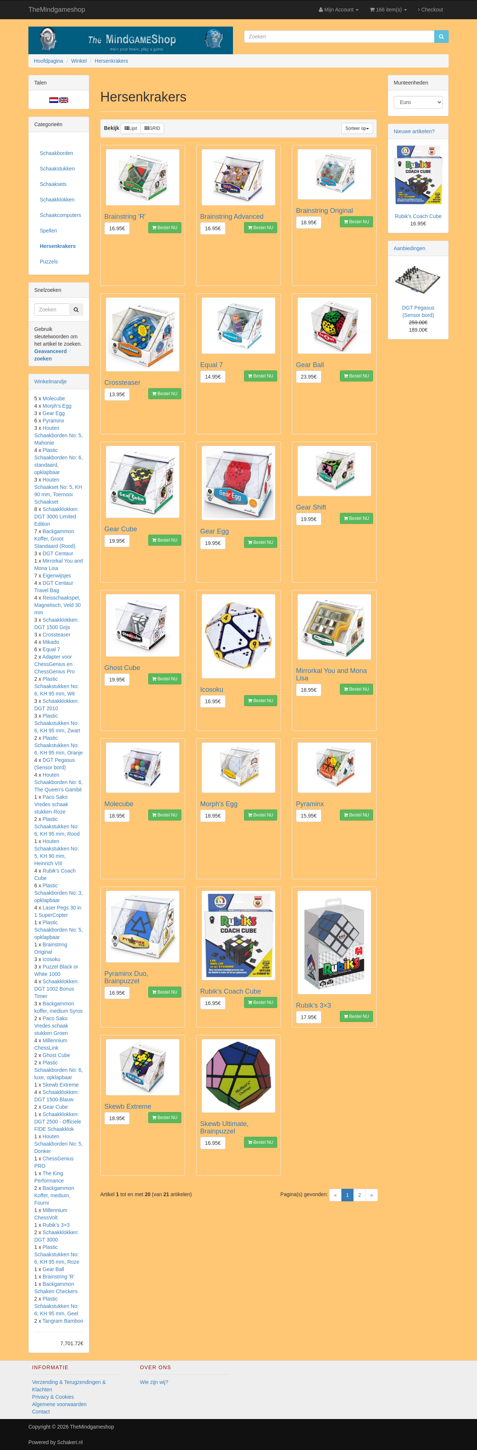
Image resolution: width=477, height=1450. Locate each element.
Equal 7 (51, 649)
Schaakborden (56, 153)
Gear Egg (54, 413)
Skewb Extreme (61, 1085)
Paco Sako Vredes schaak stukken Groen (51, 1025)
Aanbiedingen (409, 248)
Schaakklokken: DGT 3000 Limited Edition (56, 516)
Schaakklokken (57, 200)
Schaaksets (53, 184)
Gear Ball (53, 1269)
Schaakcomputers (60, 215)
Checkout (430, 10)
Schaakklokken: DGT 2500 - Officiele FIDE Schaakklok (57, 1121)
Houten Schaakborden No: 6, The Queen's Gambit (58, 782)
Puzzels (49, 262)
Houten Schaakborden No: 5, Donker (58, 1143)
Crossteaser (56, 635)
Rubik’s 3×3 (56, 1225)
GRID (152, 128)
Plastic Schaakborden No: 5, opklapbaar (58, 929)
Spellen (48, 231)
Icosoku (51, 959)
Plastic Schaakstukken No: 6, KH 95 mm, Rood (57, 826)
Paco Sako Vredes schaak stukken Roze (51, 804)
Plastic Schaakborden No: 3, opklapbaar (58, 893)
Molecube (54, 398)
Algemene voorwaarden (59, 1404)
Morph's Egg (57, 406)
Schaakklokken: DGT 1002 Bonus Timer (56, 988)
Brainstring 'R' (58, 1277)
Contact (41, 1412)
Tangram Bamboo (62, 1321)
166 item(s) (388, 10)
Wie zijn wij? (154, 1382)
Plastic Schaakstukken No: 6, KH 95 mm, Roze (56, 1254)
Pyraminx (53, 421)
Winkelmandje (50, 381)
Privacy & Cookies (53, 1397)
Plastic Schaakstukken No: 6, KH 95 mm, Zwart (57, 723)
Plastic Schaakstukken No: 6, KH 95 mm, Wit (56, 686)
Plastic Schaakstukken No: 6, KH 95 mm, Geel (56, 1306)
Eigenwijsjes (57, 576)
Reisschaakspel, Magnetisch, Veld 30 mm (57, 605)
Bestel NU (164, 227)
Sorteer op (357, 128)
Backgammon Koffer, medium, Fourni (54, 1195)
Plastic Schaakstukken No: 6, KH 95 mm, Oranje (58, 745)
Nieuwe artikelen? (414, 131)
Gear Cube (55, 1107)
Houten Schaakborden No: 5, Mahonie (58, 435)
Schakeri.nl (70, 1442)
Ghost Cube (56, 1055)
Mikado (51, 642)
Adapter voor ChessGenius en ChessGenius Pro (54, 664)
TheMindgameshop (56, 9)
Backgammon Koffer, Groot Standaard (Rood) (54, 538)
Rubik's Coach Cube (418, 216)
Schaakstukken (57, 169)
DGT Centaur (58, 553)
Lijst (131, 128)
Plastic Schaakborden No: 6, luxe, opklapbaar (58, 1070)
